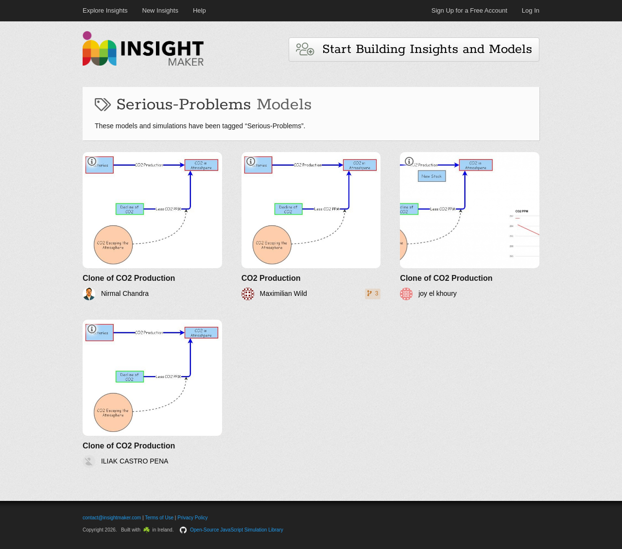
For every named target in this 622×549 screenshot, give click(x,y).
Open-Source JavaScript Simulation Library (236, 529)
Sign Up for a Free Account (469, 10)
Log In (530, 10)
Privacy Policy (192, 517)
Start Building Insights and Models (414, 49)
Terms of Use (159, 517)
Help (199, 10)
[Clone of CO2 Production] (152, 226)
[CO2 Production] (311, 226)
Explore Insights (105, 10)
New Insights (160, 10)
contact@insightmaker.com (112, 517)
